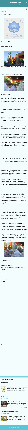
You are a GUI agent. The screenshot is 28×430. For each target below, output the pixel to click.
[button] (26, 9)
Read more (24, 393)
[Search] (26, 2)
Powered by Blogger (14, 427)
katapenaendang (14, 2)
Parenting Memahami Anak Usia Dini (9, 411)
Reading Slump (4, 382)
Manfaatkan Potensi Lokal (7, 397)
